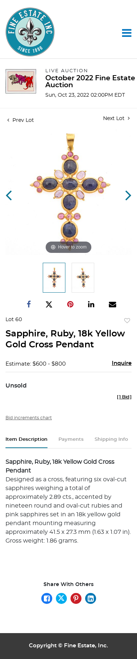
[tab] (26, 442)
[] (124, 397)
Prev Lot (20, 120)
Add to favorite (127, 321)
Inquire (122, 363)
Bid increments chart (28, 418)
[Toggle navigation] (127, 33)
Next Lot (116, 118)
